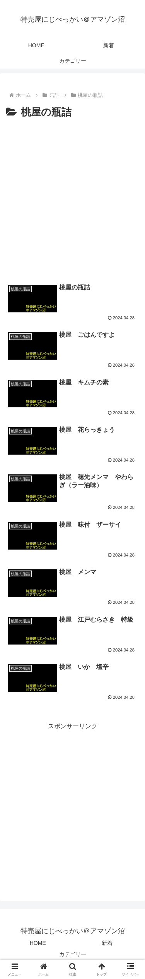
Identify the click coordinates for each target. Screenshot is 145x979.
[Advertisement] (72, 198)
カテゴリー (72, 954)
